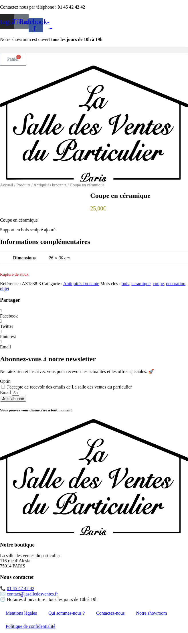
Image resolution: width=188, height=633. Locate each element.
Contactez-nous (110, 613)
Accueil (6, 185)
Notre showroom (151, 613)
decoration (175, 283)
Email (6, 392)
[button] (94, 48)
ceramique (141, 283)
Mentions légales (21, 613)
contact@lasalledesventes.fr (32, 593)
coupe (158, 283)
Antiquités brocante (50, 185)
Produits (23, 185)
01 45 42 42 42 (20, 588)
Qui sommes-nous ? (66, 613)
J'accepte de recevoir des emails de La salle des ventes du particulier (69, 386)
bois (125, 283)
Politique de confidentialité (30, 626)
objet (4, 288)
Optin (5, 381)
